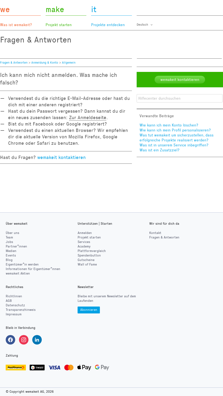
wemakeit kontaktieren (61, 157)
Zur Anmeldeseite (87, 117)
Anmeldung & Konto (44, 63)
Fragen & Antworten (14, 63)
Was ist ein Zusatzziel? (159, 150)
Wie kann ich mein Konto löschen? (168, 125)
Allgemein (68, 63)
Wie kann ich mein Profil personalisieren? (175, 130)
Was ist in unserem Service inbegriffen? (174, 145)
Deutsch (143, 25)
